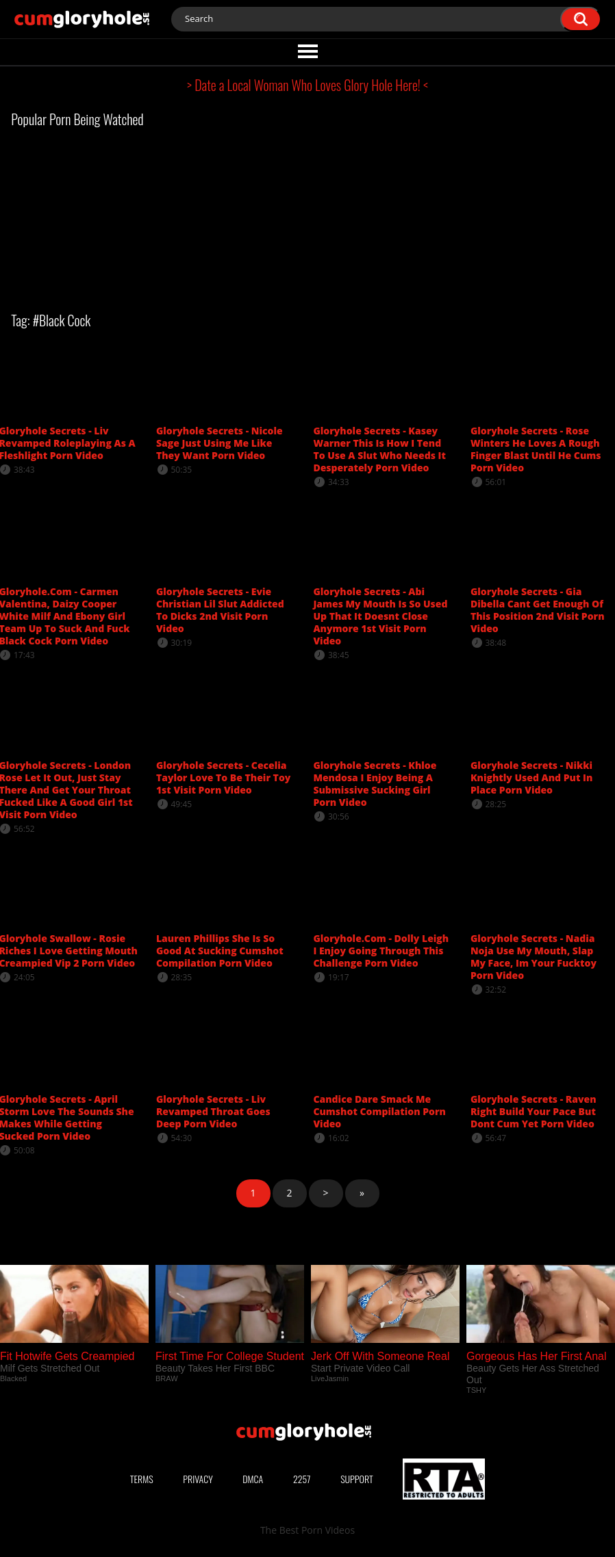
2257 (302, 1478)
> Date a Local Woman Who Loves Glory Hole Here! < (307, 85)
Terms (141, 1478)
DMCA (252, 1478)
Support (356, 1478)
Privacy (198, 1478)
